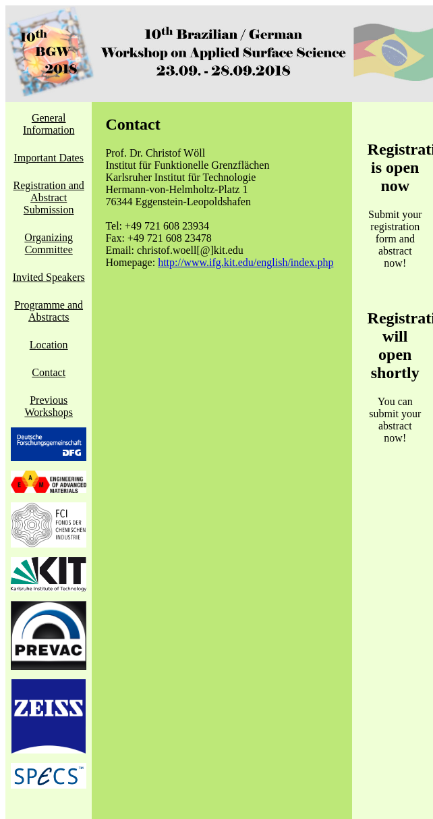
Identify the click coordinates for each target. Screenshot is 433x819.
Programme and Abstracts (48, 311)
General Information (48, 124)
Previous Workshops (48, 406)
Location (49, 344)
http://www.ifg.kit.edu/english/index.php (245, 262)
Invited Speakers (49, 277)
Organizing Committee (48, 243)
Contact (48, 372)
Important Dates (48, 157)
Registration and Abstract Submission (48, 197)
